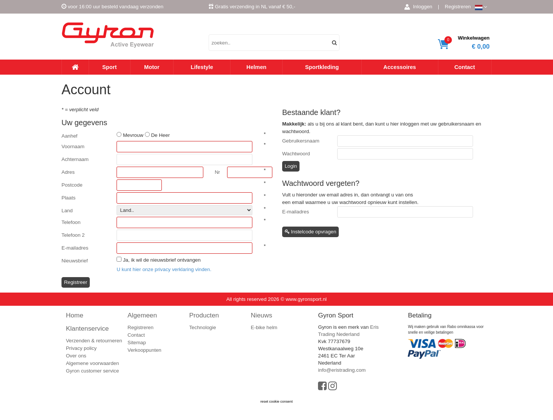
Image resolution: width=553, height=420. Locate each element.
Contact (464, 67)
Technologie (202, 327)
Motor (152, 67)
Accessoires (399, 67)
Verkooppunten (144, 350)
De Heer (160, 135)
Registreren (458, 6)
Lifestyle (201, 67)
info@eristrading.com (342, 370)
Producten (204, 315)
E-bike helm (264, 327)
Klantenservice (87, 328)
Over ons (76, 356)
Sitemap (136, 342)
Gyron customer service (92, 371)
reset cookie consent (276, 401)
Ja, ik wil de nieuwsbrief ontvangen (162, 260)
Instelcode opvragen (310, 232)
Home (74, 315)
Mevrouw (133, 135)
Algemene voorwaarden (92, 363)
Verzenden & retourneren (94, 340)
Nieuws (261, 315)
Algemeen (142, 315)
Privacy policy (81, 348)
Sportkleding (322, 67)
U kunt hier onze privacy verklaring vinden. (164, 269)
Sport (109, 67)
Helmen (256, 67)
